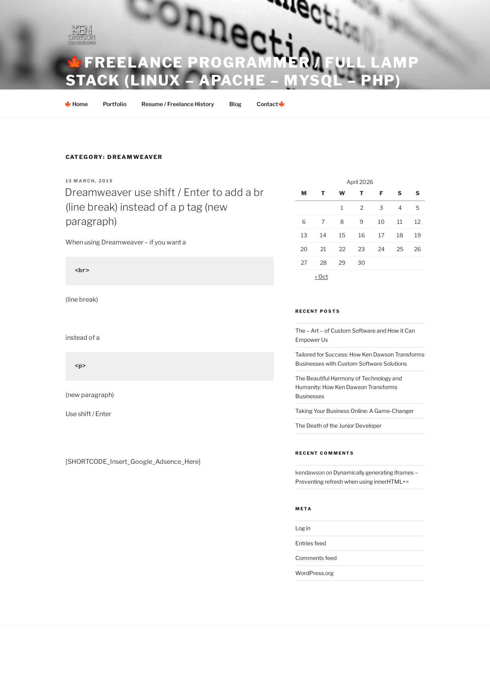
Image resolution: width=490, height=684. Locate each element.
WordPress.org (314, 573)
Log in (302, 528)
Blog (235, 104)
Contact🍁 (271, 104)
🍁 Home (76, 104)
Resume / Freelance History (177, 104)
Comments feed (316, 557)
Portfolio (114, 104)
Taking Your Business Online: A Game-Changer (354, 410)
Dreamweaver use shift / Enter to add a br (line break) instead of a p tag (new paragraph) (164, 206)
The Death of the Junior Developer (338, 425)
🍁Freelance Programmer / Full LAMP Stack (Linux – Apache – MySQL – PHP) (243, 71)
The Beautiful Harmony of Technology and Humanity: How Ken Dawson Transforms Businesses (348, 387)
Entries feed (310, 543)
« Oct (321, 276)
